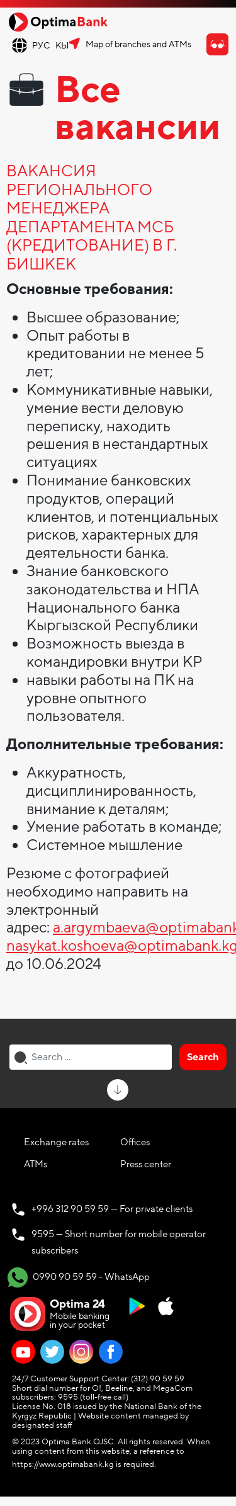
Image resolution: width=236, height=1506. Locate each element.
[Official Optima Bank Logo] (58, 21)
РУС (41, 46)
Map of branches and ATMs (138, 44)
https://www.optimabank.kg (63, 1464)
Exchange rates (56, 1142)
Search (203, 1057)
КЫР (64, 46)
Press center (145, 1164)
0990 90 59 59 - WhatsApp (79, 1277)
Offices (135, 1142)
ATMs (35, 1164)
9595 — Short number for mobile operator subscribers (118, 1242)
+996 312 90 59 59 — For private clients (112, 1209)
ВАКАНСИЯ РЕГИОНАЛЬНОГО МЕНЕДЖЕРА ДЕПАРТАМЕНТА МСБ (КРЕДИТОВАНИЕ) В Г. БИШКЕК (91, 218)
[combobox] (90, 1057)
